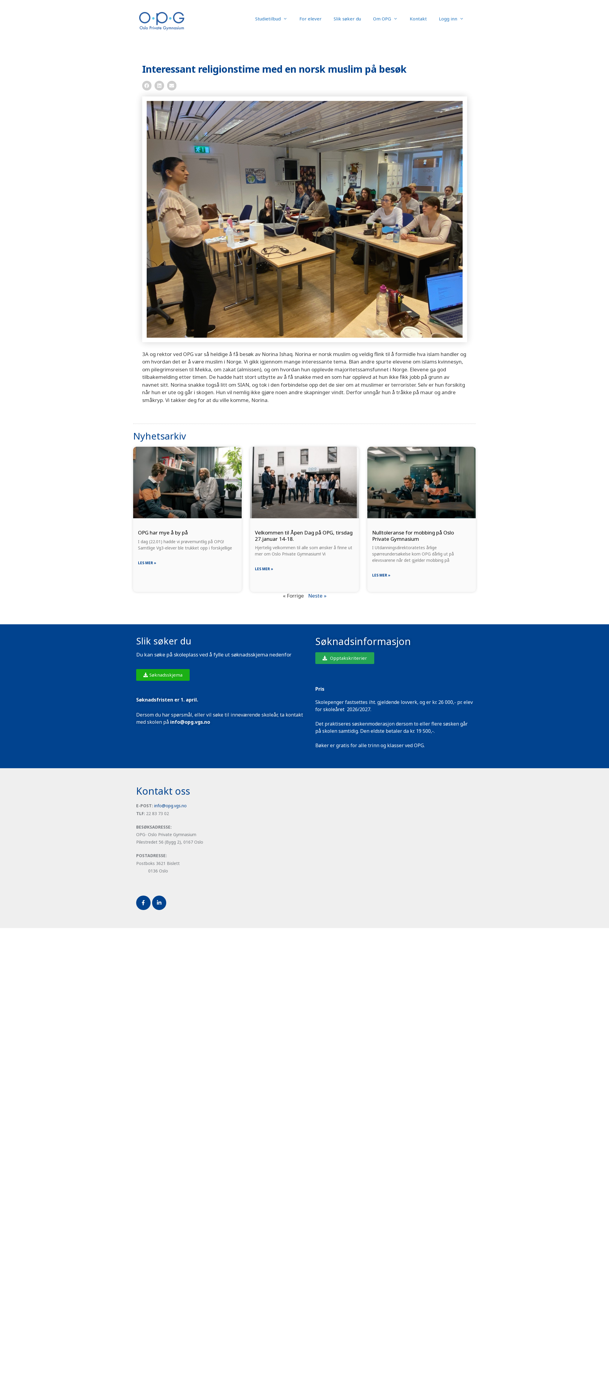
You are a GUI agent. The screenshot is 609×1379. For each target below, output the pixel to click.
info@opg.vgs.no (170, 805)
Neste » (317, 595)
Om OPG (388, 19)
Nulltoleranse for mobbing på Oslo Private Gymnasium (413, 535)
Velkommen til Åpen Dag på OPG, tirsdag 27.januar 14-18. (304, 535)
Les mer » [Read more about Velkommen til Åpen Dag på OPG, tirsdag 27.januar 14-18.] (264, 568)
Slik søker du (347, 19)
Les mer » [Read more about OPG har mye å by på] (147, 562)
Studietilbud (274, 19)
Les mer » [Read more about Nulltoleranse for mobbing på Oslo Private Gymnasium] (381, 575)
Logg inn (454, 19)
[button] (147, 85)
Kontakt (418, 19)
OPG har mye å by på (163, 532)
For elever (310, 19)
